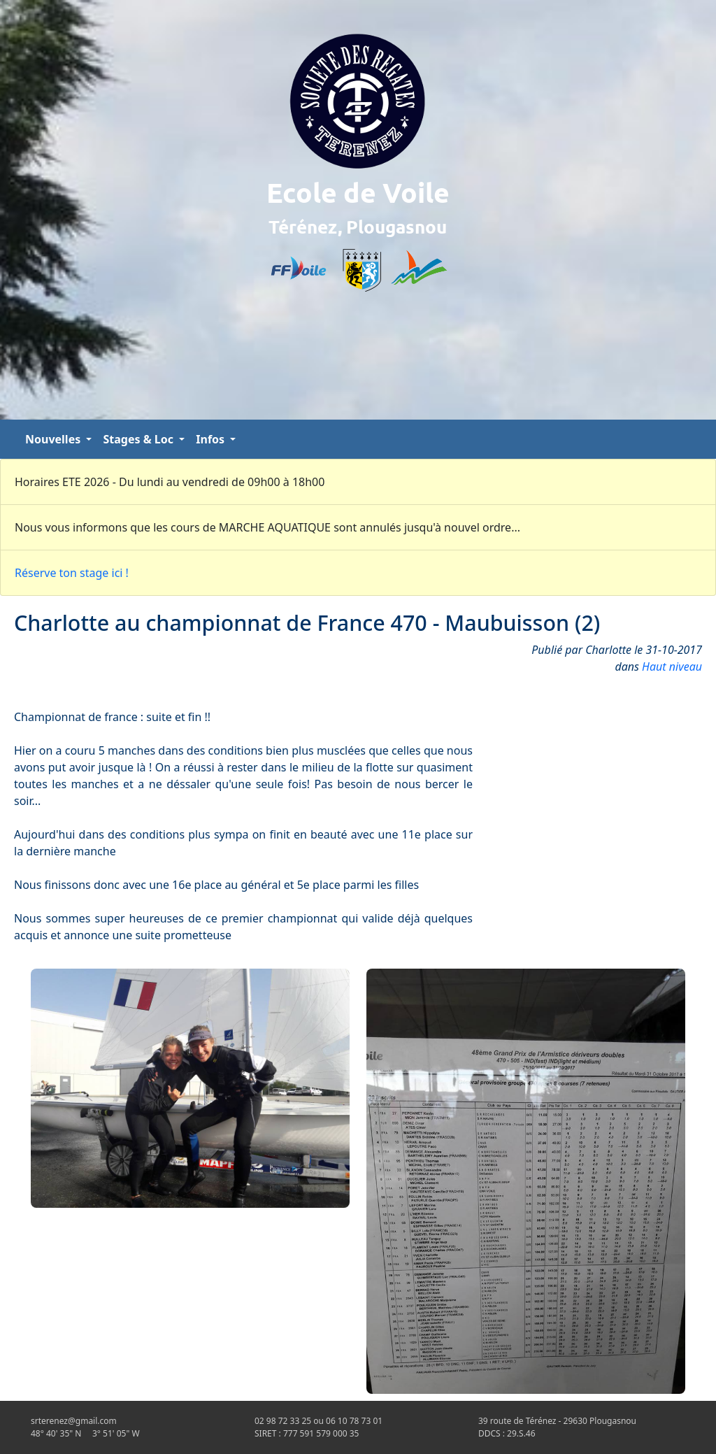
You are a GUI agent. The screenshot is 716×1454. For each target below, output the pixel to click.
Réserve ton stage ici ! (72, 572)
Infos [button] (211, 439)
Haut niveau (672, 666)
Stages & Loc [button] (139, 439)
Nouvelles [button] (54, 439)
